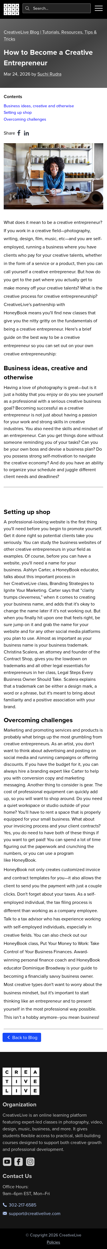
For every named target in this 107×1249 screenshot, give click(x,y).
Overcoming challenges (25, 119)
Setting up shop (18, 112)
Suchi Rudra (49, 74)
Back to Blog (21, 1037)
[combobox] (57, 8)
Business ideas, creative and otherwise (39, 106)
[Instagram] (30, 1161)
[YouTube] (7, 1161)
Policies (53, 1242)
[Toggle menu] (98, 8)
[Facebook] (18, 1161)
